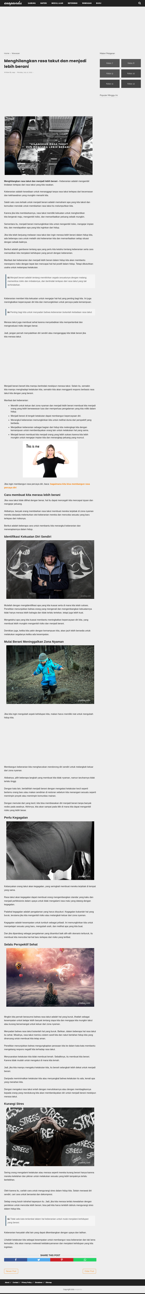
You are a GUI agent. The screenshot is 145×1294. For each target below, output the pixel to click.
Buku (98, 3)
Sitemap (47, 1283)
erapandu (78, 1290)
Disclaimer (37, 1283)
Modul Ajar (57, 3)
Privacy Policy (26, 1283)
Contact (15, 1283)
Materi (43, 3)
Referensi (72, 3)
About (7, 1283)
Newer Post (11, 1272)
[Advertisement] (72, 29)
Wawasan (87, 3)
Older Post (89, 1272)
